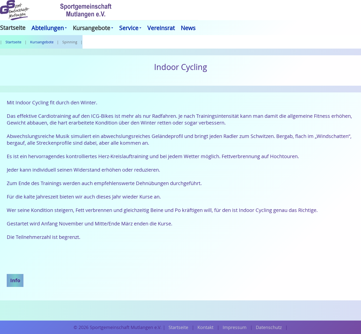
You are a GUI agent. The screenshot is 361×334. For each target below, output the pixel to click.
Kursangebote (42, 42)
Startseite (13, 42)
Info (15, 280)
